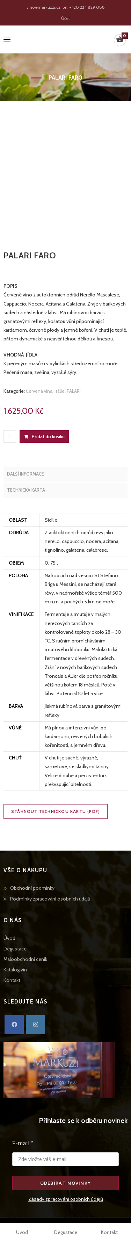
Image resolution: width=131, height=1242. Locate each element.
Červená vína (39, 391)
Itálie (59, 391)
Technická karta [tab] (26, 490)
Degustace (15, 949)
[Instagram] (35, 1024)
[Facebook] (14, 1024)
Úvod (9, 938)
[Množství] (9, 436)
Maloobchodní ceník (25, 959)
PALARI (74, 391)
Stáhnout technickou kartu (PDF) (55, 811)
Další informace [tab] (25, 474)
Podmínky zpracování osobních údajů (50, 899)
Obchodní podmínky (32, 888)
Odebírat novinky (65, 1183)
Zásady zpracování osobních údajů (65, 1199)
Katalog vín (15, 970)
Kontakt (11, 980)
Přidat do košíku (48, 436)
